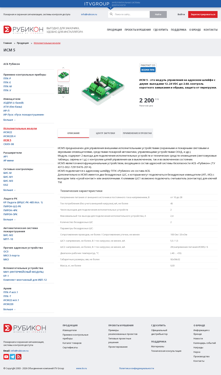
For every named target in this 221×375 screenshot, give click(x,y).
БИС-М (7, 172)
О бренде (195, 30)
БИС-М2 (8, 235)
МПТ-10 (8, 239)
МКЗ (6, 259)
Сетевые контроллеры (18, 169)
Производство (202, 356)
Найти (158, 14)
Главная (7, 43)
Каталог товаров (72, 342)
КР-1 (6, 275)
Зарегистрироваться (203, 14)
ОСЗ (5, 251)
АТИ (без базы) (12, 106)
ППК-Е (7, 82)
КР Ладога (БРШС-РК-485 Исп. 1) (23, 202)
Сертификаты (70, 347)
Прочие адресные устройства (23, 247)
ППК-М (7, 86)
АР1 (5, 156)
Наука (197, 351)
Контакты (211, 30)
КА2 (5, 184)
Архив (7, 288)
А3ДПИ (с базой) (13, 102)
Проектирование (118, 346)
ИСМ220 (8, 304)
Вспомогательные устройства (23, 268)
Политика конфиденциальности (136, 368)
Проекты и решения (138, 30)
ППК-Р (7, 78)
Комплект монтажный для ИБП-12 (25, 279)
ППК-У (7, 90)
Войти (181, 14)
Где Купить (160, 30)
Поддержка (178, 30)
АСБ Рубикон (11, 64)
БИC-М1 (8, 176)
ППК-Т (7, 296)
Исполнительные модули (47, 43)
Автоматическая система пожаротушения (20, 229)
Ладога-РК (10, 198)
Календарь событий (205, 342)
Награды (198, 347)
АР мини (8, 160)
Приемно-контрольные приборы (24, 74)
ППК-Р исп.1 (10, 292)
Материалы (157, 346)
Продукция (114, 30)
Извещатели (11, 99)
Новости (198, 338)
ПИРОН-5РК (10, 214)
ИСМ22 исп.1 (11, 300)
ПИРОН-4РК (10, 210)
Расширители (12, 152)
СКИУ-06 (8, 144)
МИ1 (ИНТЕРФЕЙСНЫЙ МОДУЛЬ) (23, 271)
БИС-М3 (8, 180)
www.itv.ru (81, 368)
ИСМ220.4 (9, 136)
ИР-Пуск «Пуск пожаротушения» (23, 114)
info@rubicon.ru (89, 14)
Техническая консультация (166, 350)
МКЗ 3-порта (11, 255)
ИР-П (6, 110)
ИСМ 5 (7, 140)
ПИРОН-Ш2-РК (12, 206)
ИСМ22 (7, 132)
